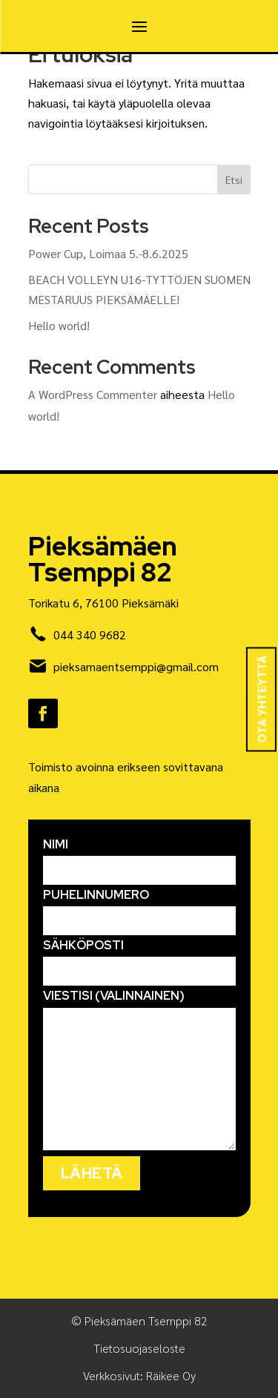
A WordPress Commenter (92, 394)
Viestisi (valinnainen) (139, 1070)
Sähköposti (139, 958)
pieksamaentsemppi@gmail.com (136, 666)
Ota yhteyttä (261, 699)
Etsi (233, 179)
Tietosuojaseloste (139, 1348)
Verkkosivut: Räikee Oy (139, 1375)
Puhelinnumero (139, 908)
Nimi (139, 857)
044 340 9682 (89, 634)
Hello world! (59, 325)
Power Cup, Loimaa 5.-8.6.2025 (108, 253)
